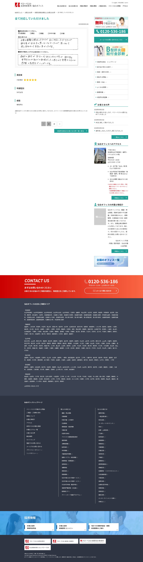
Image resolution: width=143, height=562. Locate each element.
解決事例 (29, 436)
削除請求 (64, 446)
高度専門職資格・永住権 (69, 487)
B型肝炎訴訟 (65, 433)
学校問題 (64, 450)
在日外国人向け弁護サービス (70, 481)
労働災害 (64, 429)
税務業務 (64, 474)
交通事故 (64, 423)
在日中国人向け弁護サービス (70, 477)
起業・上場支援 (103, 429)
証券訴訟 (64, 463)
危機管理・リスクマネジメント (108, 470)
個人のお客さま (62, 6)
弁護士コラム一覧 (32, 429)
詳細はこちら (119, 198)
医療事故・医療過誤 (68, 460)
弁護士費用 (93, 6)
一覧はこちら (119, 137)
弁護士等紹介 (84, 6)
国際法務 (101, 481)
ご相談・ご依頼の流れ (34, 412)
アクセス (125, 6)
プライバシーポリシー (34, 449)
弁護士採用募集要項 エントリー (66, 526)
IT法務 (101, 433)
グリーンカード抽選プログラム (71, 494)
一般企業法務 (102, 416)
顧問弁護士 (102, 412)
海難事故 (64, 467)
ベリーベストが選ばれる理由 (36, 409)
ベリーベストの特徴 (114, 6)
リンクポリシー (31, 453)
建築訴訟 (101, 460)
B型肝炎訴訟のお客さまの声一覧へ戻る (70, 131)
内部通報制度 (102, 474)
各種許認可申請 (103, 484)
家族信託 (64, 470)
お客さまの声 (31, 432)
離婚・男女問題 (66, 412)
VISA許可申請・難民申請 (69, 484)
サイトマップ (31, 439)
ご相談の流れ (102, 6)
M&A (100, 426)
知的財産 (101, 453)
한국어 (126, 2)
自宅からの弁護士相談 (34, 426)
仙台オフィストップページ (33, 402)
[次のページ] (59, 124)
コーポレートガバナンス (106, 423)
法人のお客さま (73, 6)
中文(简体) (121, 2)
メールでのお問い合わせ (34, 446)
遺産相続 (64, 440)
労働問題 (64, 416)
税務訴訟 (101, 443)
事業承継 (101, 487)
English (115, 2)
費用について (31, 415)
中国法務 (101, 477)
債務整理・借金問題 (68, 426)
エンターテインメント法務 (106, 498)
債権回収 (101, 467)
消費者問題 (65, 443)
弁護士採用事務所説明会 (31, 526)
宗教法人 (101, 501)
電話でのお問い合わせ (34, 443)
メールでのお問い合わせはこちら (111, 39)
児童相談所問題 (66, 453)
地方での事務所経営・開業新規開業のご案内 (100, 526)
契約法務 (101, 419)
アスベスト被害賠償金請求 (70, 436)
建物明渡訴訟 (102, 463)
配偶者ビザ (65, 491)
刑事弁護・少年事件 (68, 419)
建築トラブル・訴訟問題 (69, 457)
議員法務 (101, 494)
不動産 (101, 457)
